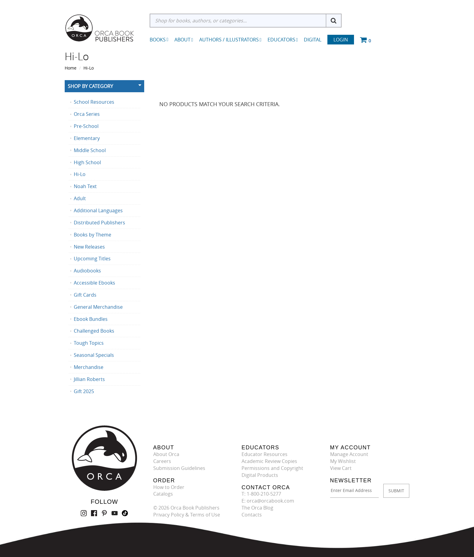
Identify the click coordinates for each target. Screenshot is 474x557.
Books (158, 39)
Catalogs (163, 493)
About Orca (166, 454)
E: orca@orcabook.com (268, 500)
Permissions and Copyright (272, 468)
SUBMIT (396, 490)
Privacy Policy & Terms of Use (186, 514)
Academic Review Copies (269, 461)
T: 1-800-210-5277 (261, 493)
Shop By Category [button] (90, 86)
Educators (283, 40)
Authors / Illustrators (230, 40)
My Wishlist (343, 461)
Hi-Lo (88, 68)
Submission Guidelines (179, 468)
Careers (162, 461)
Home (70, 68)
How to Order (168, 487)
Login (340, 39)
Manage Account (349, 454)
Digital (312, 40)
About (183, 40)
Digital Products (260, 475)
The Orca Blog (257, 507)
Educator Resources (264, 454)
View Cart (341, 468)
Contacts (252, 514)
